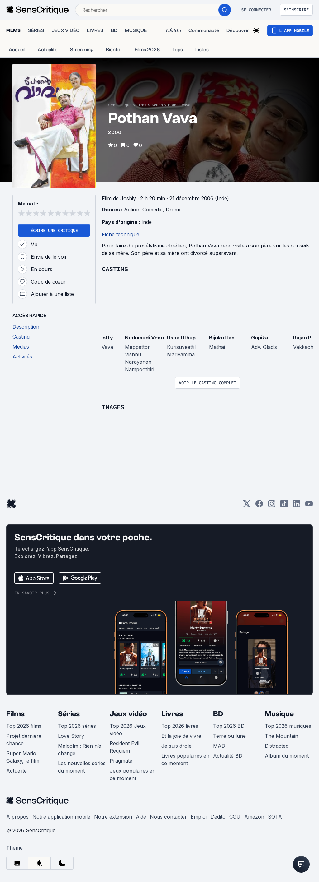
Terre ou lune (229, 736)
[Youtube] (309, 505)
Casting (115, 269)
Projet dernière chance (23, 739)
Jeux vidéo (128, 714)
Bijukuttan (222, 338)
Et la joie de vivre (181, 736)
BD (218, 714)
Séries (69, 714)
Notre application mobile (61, 817)
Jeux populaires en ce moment (132, 774)
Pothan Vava (179, 105)
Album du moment (287, 756)
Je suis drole (176, 746)
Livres (172, 714)
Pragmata (121, 761)
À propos (17, 817)
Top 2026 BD (229, 726)
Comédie (152, 209)
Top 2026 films (23, 726)
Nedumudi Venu (144, 338)
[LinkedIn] (296, 505)
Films (141, 105)
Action (157, 105)
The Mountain (281, 736)
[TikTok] (284, 505)
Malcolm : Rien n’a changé (79, 749)
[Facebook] (259, 505)
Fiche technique (120, 234)
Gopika (259, 338)
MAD (219, 746)
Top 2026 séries (77, 726)
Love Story (71, 736)
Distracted (276, 746)
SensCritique (120, 105)
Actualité (16, 771)
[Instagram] (271, 505)
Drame (174, 209)
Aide (141, 817)
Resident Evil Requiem (124, 747)
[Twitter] (246, 505)
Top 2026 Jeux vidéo (128, 730)
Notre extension (113, 817)
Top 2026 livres (179, 726)
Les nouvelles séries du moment (82, 767)
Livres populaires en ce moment (185, 759)
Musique (279, 714)
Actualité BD (227, 756)
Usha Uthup (181, 338)
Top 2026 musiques (288, 726)
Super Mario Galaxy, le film (22, 757)
